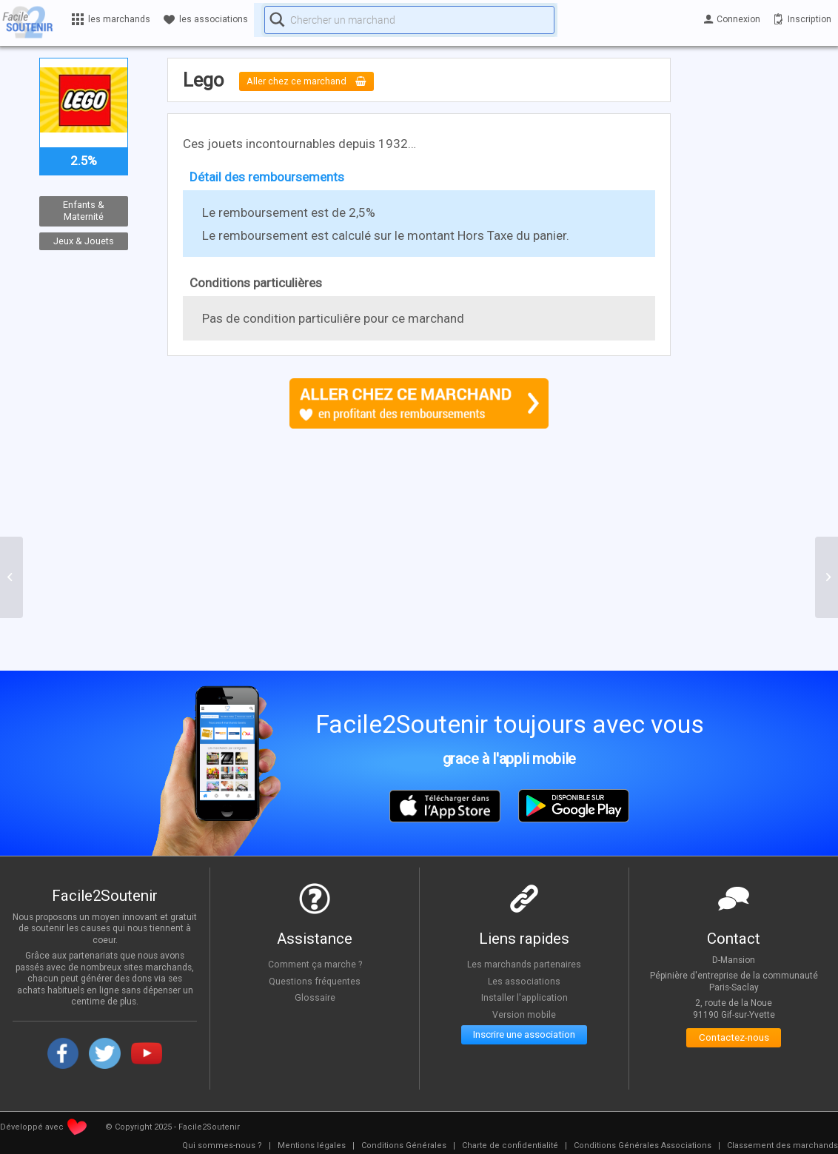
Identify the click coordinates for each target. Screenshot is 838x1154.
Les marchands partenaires (524, 964)
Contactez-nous (734, 1040)
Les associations (524, 981)
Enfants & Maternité (83, 211)
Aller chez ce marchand (318, 81)
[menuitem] (222, 1146)
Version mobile (524, 1014)
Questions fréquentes (315, 981)
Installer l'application (524, 997)
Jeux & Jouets (83, 240)
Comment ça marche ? (314, 964)
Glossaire (314, 997)
